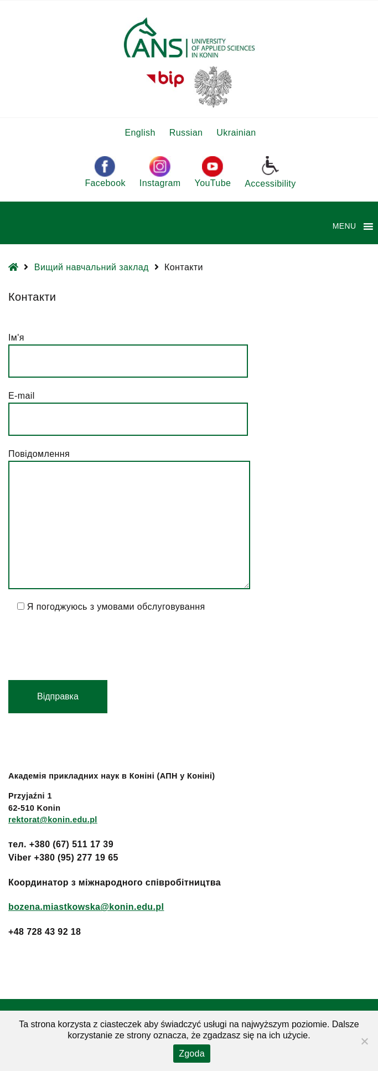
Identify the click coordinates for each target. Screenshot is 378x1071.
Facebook (105, 172)
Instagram (160, 172)
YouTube (213, 172)
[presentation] (92, 646)
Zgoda (192, 1053)
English (140, 132)
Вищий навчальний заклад (91, 267)
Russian (186, 132)
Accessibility (270, 171)
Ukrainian (236, 132)
